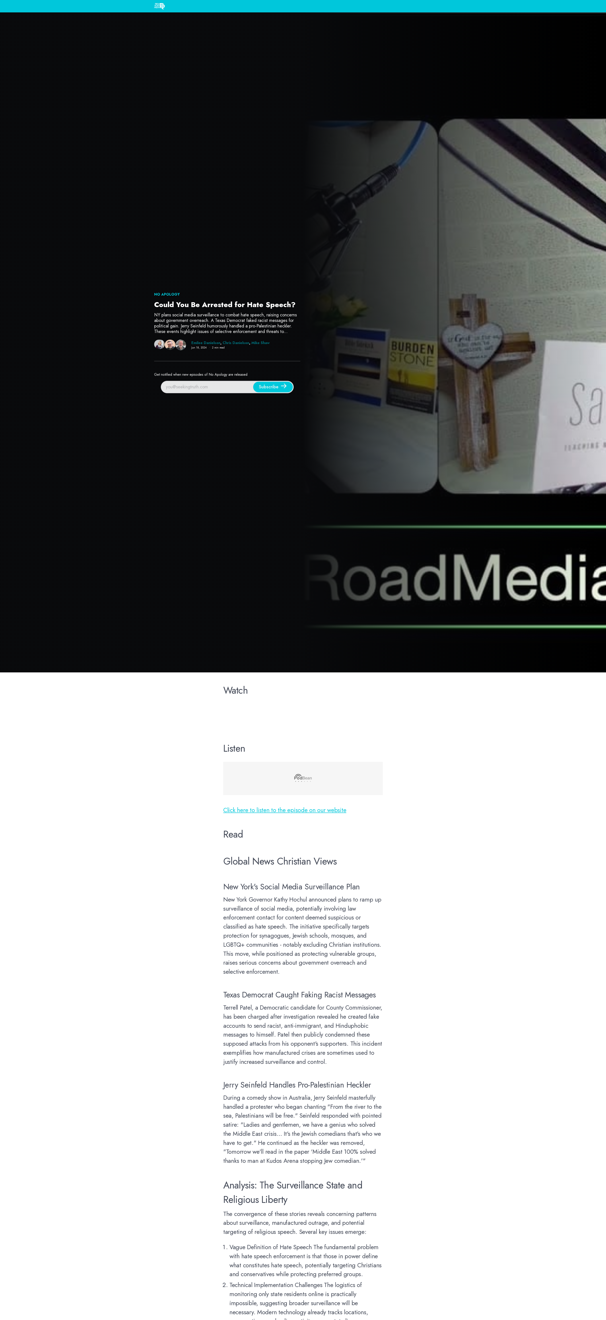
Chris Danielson (236, 342)
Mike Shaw (260, 342)
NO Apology (167, 294)
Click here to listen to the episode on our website (284, 810)
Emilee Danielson (205, 342)
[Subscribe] (273, 387)
